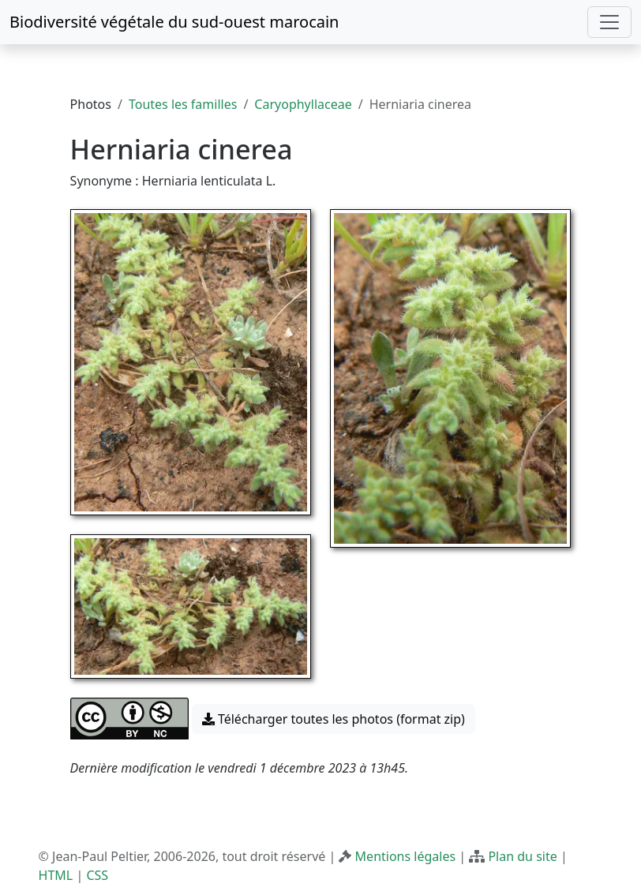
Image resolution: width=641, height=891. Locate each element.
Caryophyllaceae (302, 104)
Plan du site (522, 856)
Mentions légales (405, 856)
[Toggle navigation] (609, 22)
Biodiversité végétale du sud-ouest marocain (174, 21)
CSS (97, 875)
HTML (56, 875)
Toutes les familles (183, 104)
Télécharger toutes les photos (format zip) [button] (333, 719)
